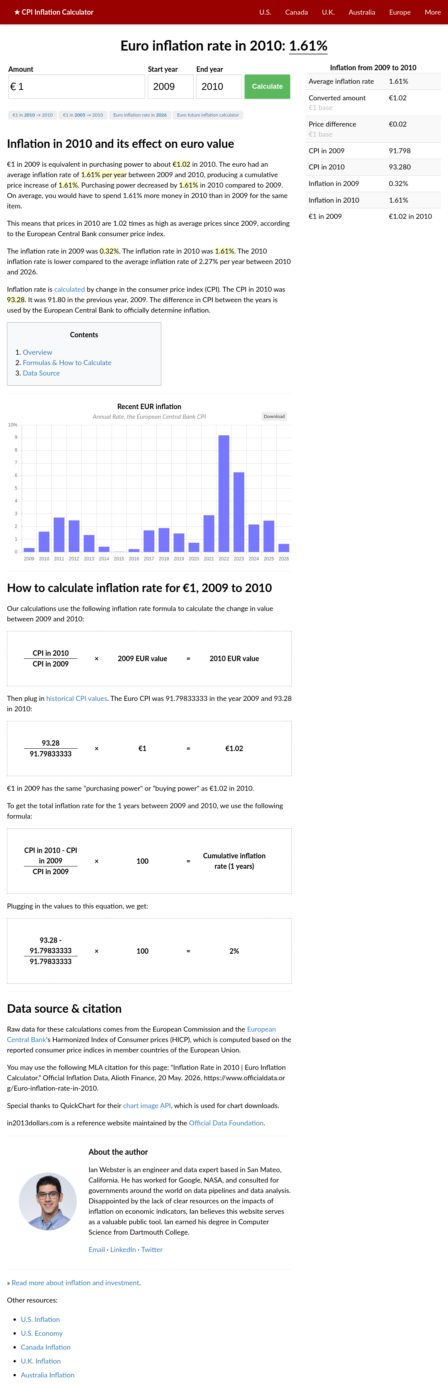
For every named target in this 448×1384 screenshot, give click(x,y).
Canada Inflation (46, 1347)
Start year (163, 69)
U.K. (328, 12)
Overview (37, 352)
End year (209, 69)
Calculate (267, 86)
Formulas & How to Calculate (67, 362)
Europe (400, 12)
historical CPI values (76, 698)
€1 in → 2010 (32, 115)
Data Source (41, 373)
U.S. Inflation (40, 1319)
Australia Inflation (47, 1374)
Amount (21, 69)
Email (96, 1249)
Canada (296, 12)
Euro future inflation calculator (208, 115)
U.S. (265, 12)
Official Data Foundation (226, 1122)
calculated (69, 289)
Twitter (152, 1249)
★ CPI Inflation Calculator (53, 12)
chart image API (147, 1105)
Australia (362, 12)
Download (274, 416)
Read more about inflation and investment (75, 1282)
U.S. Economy (42, 1333)
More (433, 12)
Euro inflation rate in (140, 115)
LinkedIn (123, 1249)
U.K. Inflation (41, 1361)
